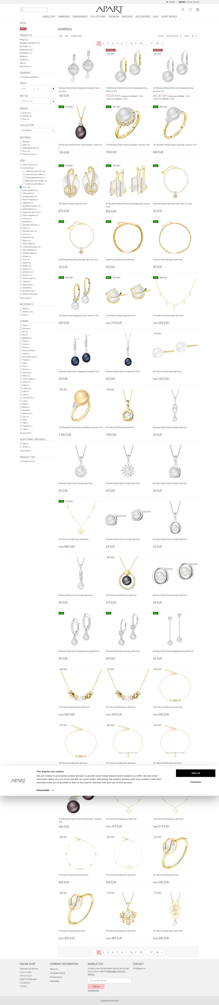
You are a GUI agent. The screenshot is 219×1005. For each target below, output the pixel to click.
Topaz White (28, 244)
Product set (28, 461)
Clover (26, 347)
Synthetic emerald (30, 225)
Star (25, 417)
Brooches (25, 66)
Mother (26, 407)
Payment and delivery (29, 969)
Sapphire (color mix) (31, 212)
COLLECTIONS (98, 16)
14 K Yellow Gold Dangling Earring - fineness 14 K (79, 315)
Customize (195, 991)
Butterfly (27, 338)
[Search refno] (35, 101)
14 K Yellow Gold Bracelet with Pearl (168, 707)
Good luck (27, 373)
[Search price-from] (27, 88)
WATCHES (127, 16)
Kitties (25, 385)
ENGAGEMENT (80, 16)
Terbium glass (29, 278)
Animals (26, 328)
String (26, 447)
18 (157, 43)
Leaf (25, 391)
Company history (57, 973)
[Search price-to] (42, 88)
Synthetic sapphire (31, 206)
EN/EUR (182, 2)
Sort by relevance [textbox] (172, 36)
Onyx (26, 259)
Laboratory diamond (35, 171)
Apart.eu (23, 23)
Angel (25, 325)
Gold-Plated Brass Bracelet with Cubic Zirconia (172, 203)
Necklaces (26, 50)
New (66, 36)
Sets (23, 63)
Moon (25, 404)
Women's (27, 312)
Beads (24, 56)
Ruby (26, 228)
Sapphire (27, 203)
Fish (25, 366)
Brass (26, 151)
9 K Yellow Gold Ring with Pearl (165, 875)
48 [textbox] (193, 36)
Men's (25, 308)
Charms (24, 60)
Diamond (28, 168)
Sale (60, 36)
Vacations (27, 426)
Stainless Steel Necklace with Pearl (168, 259)
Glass (26, 234)
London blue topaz (31, 247)
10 (141, 43)
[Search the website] (34, 10)
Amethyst (27, 272)
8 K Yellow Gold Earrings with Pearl (73, 203)
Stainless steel (29, 154)
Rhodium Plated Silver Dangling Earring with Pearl (79, 371)
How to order (25, 972)
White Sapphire (29, 209)
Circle (26, 344)
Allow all (195, 982)
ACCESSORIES (142, 16)
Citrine (26, 256)
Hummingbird (29, 379)
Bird (25, 331)
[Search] (22, 10)
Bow (25, 335)
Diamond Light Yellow (34, 184)
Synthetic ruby (29, 231)
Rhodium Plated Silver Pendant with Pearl (123, 371)
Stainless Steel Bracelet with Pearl (120, 259)
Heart (26, 376)
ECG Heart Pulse (30, 357)
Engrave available (30, 77)
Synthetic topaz (29, 253)
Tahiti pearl (28, 193)
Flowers (26, 369)
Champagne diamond (35, 177)
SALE (156, 16)
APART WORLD (169, 16)
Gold (25, 142)
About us (54, 969)
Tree (25, 423)
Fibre (25, 444)
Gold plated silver (30, 148)
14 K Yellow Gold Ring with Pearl (72, 931)
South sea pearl (30, 190)
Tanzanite (28, 237)
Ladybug (27, 388)
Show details (43, 999)
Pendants (26, 53)
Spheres (27, 413)
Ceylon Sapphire (30, 215)
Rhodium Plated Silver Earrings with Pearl (123, 539)
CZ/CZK (189, 2)
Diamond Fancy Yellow (35, 174)
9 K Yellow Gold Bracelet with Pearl (73, 763)
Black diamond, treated (36, 181)
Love (25, 401)
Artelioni (26, 116)
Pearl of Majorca (30, 200)
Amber (26, 266)
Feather (26, 360)
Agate (26, 263)
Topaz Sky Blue (29, 250)
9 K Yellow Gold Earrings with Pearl (167, 371)
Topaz (26, 241)
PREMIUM (113, 16)
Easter (26, 354)
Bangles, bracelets (30, 43)
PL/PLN (196, 2)
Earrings (25, 46)
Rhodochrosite (28, 291)
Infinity (26, 382)
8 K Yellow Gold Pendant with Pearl (120, 427)
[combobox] (38, 130)
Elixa (25, 119)
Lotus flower (28, 398)
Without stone (29, 294)
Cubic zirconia (30, 165)
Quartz (26, 269)
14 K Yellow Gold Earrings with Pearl (120, 315)
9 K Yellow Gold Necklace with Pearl (73, 539)
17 (151, 43)
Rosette (26, 410)
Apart (26, 113)
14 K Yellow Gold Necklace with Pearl (168, 315)
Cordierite (27, 288)
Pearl (26, 187)
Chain (25, 341)
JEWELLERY (48, 16)
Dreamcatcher (29, 350)
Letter (25, 395)
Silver (26, 145)
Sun (25, 420)
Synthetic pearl (29, 196)
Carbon (26, 281)
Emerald (27, 222)
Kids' (25, 315)
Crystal (27, 218)
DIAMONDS (64, 16)
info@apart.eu (139, 968)
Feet (25, 363)
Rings (24, 40)
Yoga (25, 429)
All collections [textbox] (27, 130)
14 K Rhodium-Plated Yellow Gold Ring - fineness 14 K (128, 145)
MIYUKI (26, 275)
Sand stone (27, 285)
